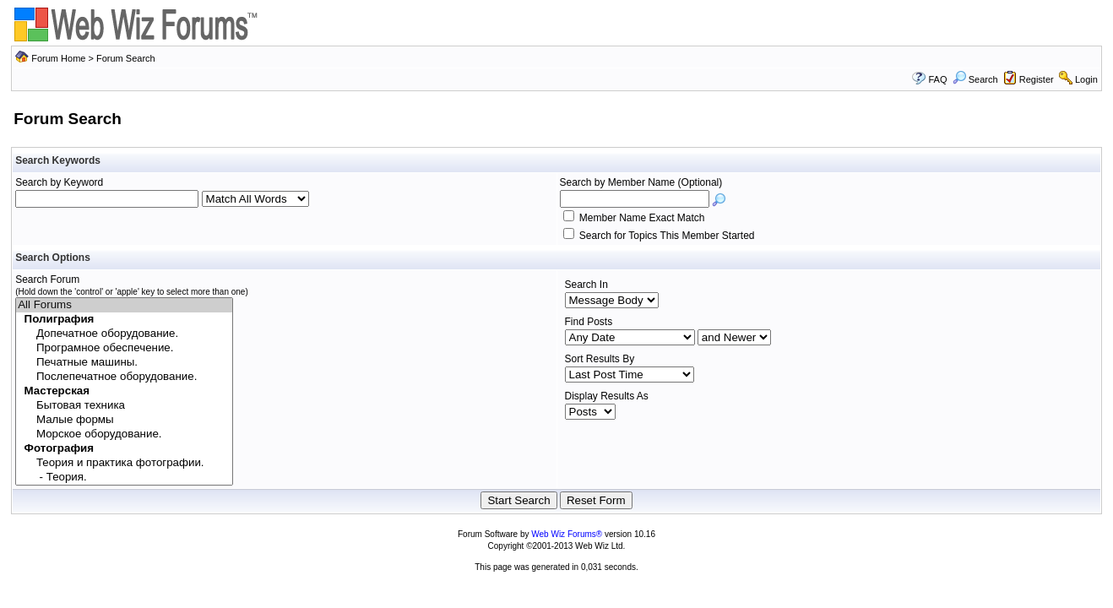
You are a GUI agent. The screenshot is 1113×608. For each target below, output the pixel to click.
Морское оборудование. (124, 434)
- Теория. (124, 477)
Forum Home (58, 58)
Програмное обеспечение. (124, 348)
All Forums (124, 305)
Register (1036, 79)
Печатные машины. (124, 363)
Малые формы (124, 420)
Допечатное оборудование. (124, 334)
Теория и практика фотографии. (124, 463)
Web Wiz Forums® (566, 534)
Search (975, 79)
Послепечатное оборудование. (124, 377)
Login (1086, 79)
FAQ (937, 79)
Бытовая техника (124, 406)
